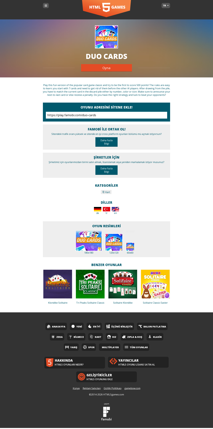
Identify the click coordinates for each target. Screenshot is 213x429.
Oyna (106, 68)
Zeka (57, 337)
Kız (111, 337)
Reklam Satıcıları (92, 389)
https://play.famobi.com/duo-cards (106, 115)
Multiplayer (110, 347)
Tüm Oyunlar (136, 347)
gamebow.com (132, 389)
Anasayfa (56, 326)
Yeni (76, 326)
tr (106, 211)
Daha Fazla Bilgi (106, 142)
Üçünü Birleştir (119, 326)
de (97, 211)
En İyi (94, 326)
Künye (76, 389)
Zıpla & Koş (132, 337)
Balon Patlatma (152, 326)
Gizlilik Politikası (112, 389)
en (115, 211)
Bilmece (76, 337)
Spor (89, 347)
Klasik (155, 337)
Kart (106, 192)
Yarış (71, 347)
